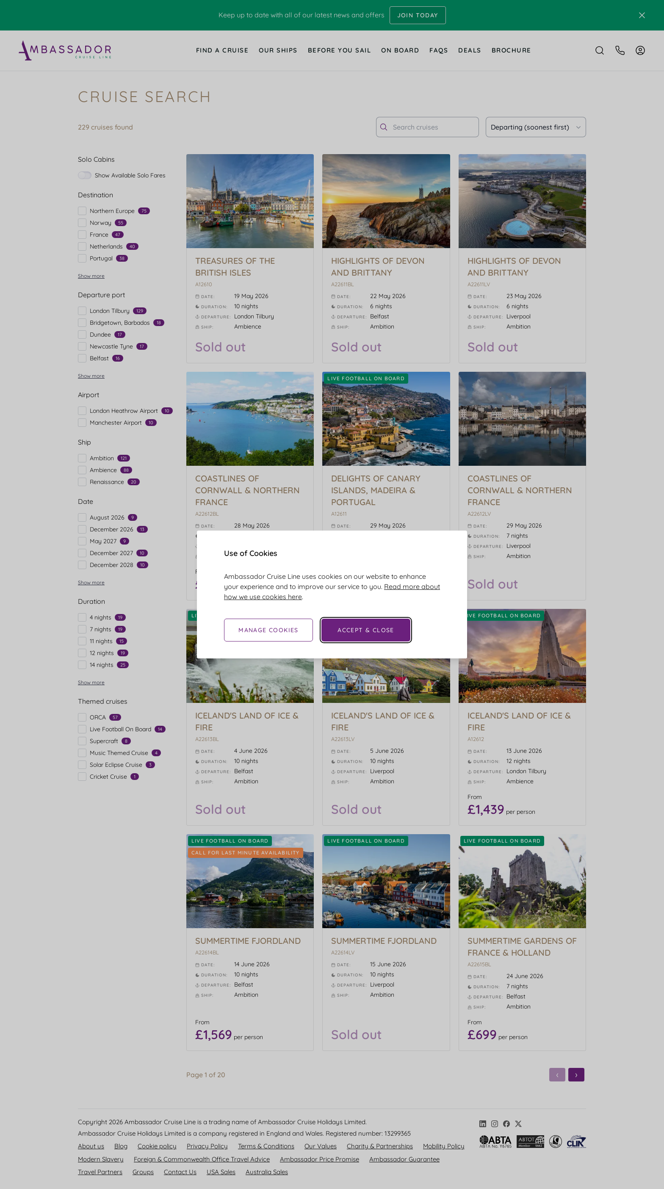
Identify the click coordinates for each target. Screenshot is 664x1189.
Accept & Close (366, 630)
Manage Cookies (268, 630)
